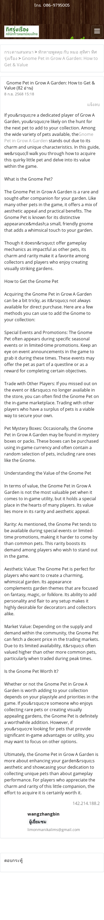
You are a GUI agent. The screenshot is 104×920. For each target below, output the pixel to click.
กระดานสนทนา (19, 52)
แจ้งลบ (93, 104)
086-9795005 (56, 5)
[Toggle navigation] (97, 31)
